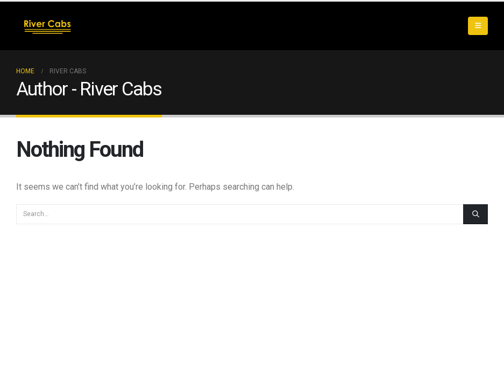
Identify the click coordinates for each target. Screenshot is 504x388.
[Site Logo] (45, 26)
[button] (478, 26)
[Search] (475, 214)
